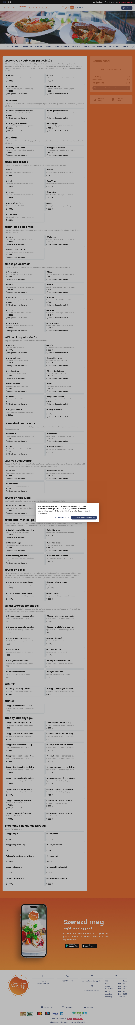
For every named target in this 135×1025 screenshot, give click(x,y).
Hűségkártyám (44, 8)
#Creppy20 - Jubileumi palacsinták (18, 46)
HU (4, 2)
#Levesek (38, 46)
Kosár (15, 8)
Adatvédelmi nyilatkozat (59, 1022)
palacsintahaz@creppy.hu (91, 981)
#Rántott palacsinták (80, 46)
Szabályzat (33, 8)
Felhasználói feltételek (77, 1022)
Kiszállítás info (23, 8)
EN (9, 2)
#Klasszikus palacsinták (118, 46)
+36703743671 (67, 981)
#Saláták (48, 46)
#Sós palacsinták (62, 46)
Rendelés (7, 8)
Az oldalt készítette (67, 1019)
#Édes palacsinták (98, 46)
